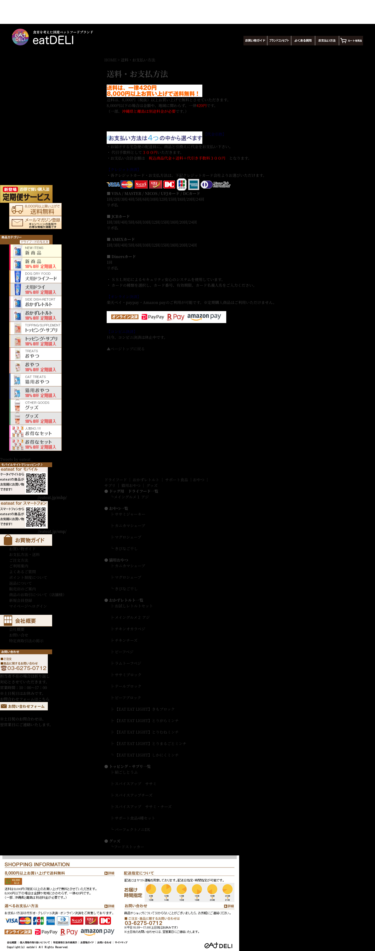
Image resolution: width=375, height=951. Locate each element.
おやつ (198, 479)
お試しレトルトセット (134, 606)
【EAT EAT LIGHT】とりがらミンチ (147, 720)
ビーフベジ (124, 651)
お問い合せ (18, 635)
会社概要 (16, 629)
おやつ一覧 (118, 508)
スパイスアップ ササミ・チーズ (143, 806)
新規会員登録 (20, 600)
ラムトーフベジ (128, 663)
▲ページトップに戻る (126, 348)
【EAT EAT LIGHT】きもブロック (145, 709)
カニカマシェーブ (130, 525)
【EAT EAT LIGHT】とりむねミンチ (147, 732)
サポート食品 (176, 479)
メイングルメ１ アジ (131, 497)
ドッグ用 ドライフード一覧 (133, 491)
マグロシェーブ (128, 537)
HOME (110, 60)
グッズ (152, 485)
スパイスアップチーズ (134, 795)
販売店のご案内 (22, 589)
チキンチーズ (126, 640)
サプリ (110, 485)
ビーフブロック (128, 697)
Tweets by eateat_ (16, 459)
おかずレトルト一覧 (126, 600)
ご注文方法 (18, 560)
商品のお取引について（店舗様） (37, 594)
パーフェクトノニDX (132, 829)
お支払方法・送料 (24, 554)
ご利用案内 (18, 566)
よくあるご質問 (22, 571)
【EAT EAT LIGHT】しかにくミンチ (147, 755)
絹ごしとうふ (126, 772)
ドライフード (115, 479)
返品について (20, 583)
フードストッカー (129, 846)
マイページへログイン (28, 606)
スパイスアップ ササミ (136, 783)
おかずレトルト (146, 479)
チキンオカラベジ (130, 629)
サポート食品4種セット (135, 818)
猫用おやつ (131, 485)
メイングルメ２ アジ (132, 617)
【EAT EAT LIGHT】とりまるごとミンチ (150, 743)
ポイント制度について (28, 577)
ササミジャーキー (130, 514)
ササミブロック (128, 674)
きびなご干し (126, 548)
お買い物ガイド (22, 548)
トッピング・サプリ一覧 (130, 766)
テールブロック (128, 686)
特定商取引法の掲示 (26, 640)
